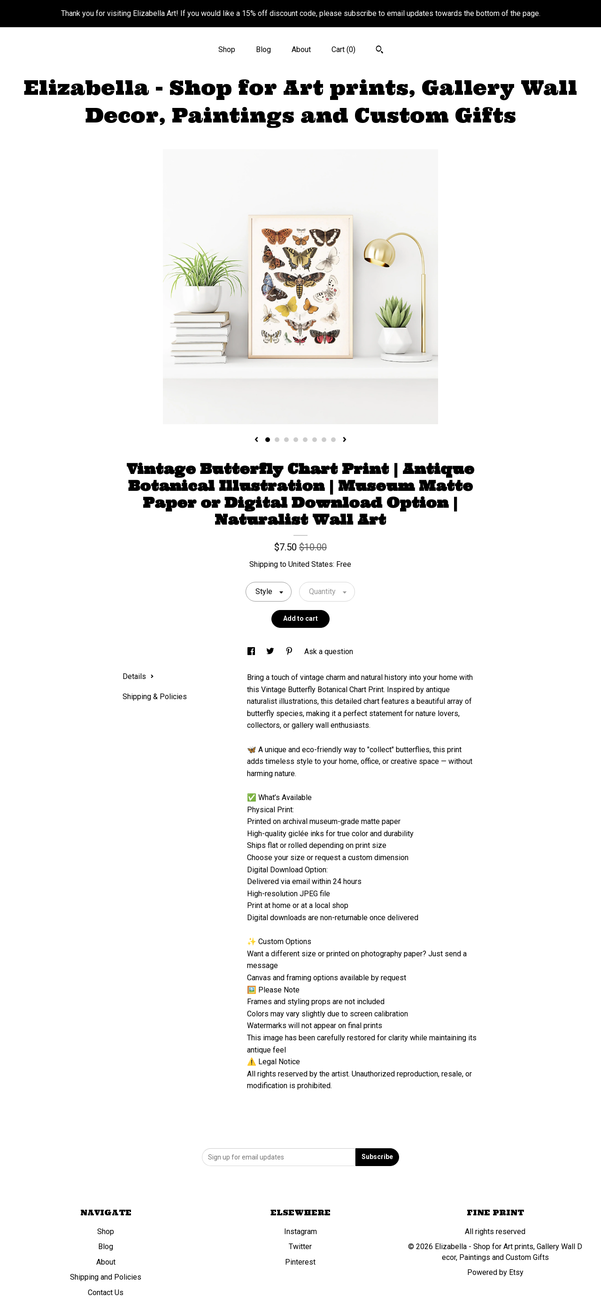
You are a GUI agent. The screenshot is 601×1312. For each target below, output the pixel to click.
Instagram (300, 1231)
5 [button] (305, 439)
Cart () (343, 49)
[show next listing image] (344, 440)
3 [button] (286, 439)
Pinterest (300, 1262)
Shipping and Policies (105, 1277)
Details (138, 676)
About (301, 49)
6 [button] (314, 439)
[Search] (379, 51)
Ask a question (328, 651)
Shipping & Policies (155, 696)
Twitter (300, 1246)
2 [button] (277, 439)
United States (310, 564)
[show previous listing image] (256, 440)
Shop (226, 49)
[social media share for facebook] (252, 651)
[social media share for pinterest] (290, 651)
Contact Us (105, 1292)
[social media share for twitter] (271, 651)
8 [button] (333, 439)
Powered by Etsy (495, 1272)
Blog (263, 49)
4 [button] (295, 439)
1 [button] (267, 439)
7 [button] (324, 439)
